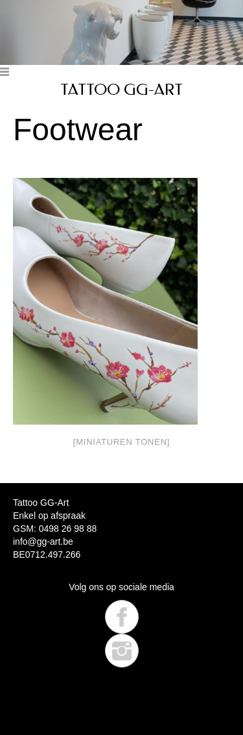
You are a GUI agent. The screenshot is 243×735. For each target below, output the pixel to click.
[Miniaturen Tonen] (121, 442)
